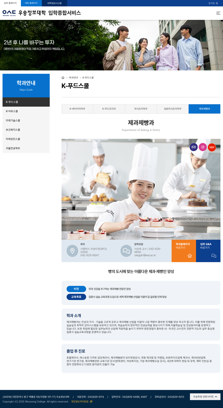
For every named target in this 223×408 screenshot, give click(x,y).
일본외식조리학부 (173, 108)
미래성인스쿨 (13, 139)
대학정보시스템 (63, 3)
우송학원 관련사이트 (203, 396)
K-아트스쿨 (12, 111)
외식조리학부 (140, 108)
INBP (212, 147)
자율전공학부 (13, 148)
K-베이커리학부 (77, 108)
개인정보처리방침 (81, 401)
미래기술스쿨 (13, 120)
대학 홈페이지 (38, 3)
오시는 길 (213, 3)
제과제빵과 (204, 108)
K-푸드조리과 (109, 108)
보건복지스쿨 (13, 129)
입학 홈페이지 (12, 3)
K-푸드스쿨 (12, 102)
